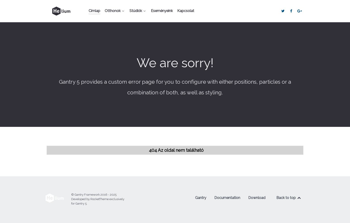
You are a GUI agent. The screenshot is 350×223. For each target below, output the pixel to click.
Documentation (227, 198)
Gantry (200, 198)
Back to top (288, 198)
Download (256, 198)
